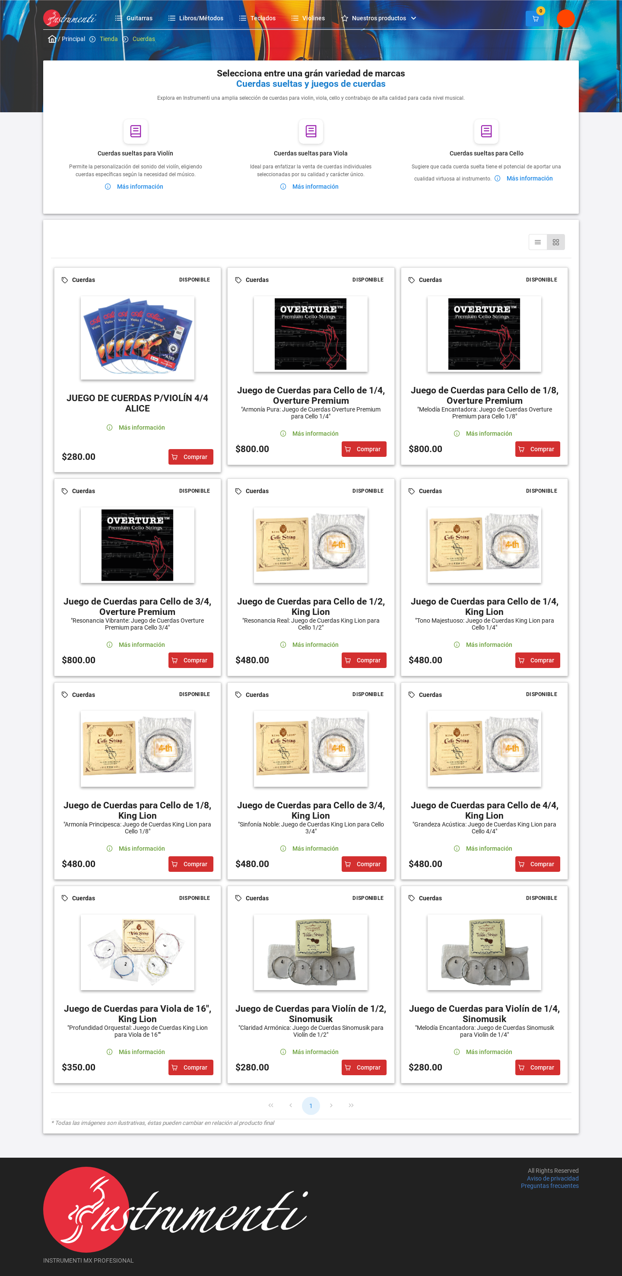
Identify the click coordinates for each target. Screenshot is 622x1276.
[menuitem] (135, 17)
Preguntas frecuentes (550, 1185)
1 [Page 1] (311, 1105)
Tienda (109, 38)
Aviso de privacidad (553, 1178)
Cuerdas (144, 38)
